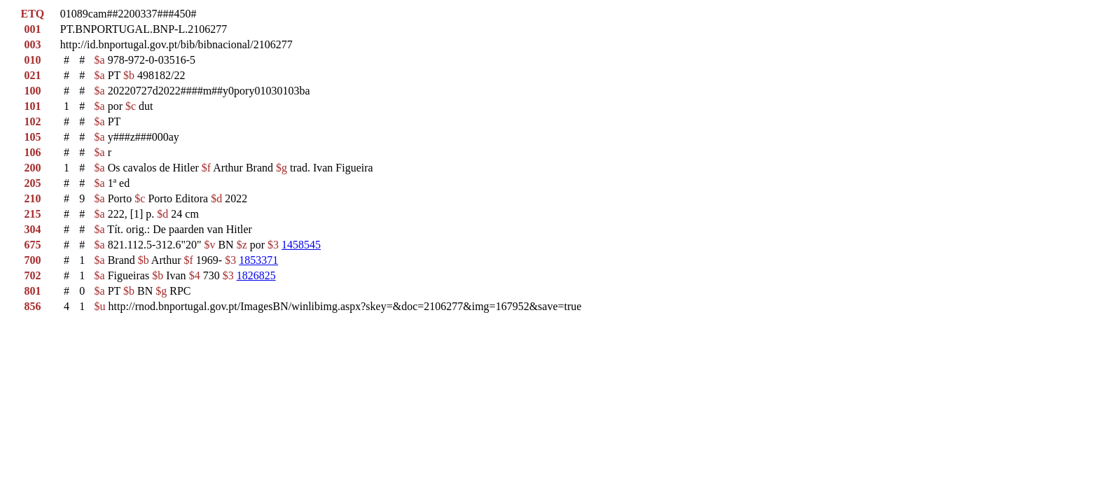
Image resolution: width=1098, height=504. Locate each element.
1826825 (256, 275)
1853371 (258, 260)
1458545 (301, 245)
